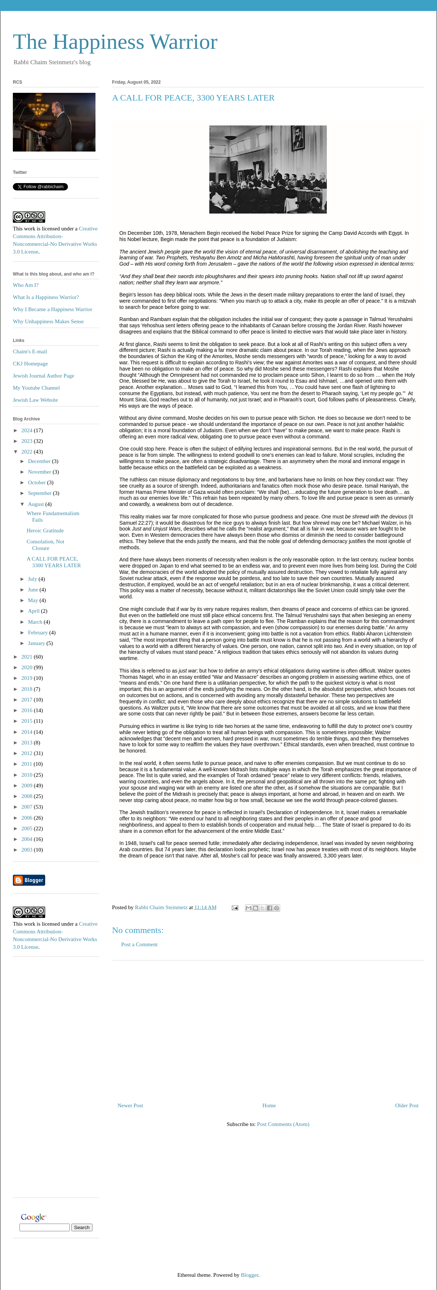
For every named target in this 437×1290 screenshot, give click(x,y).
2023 (27, 441)
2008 (27, 796)
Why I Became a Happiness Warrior (52, 309)
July (33, 579)
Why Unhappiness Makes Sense (48, 321)
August (36, 504)
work (29, 229)
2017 (27, 700)
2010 (27, 775)
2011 (27, 764)
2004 (27, 839)
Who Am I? (26, 285)
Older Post (407, 1105)
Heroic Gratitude (45, 530)
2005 (27, 828)
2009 (27, 785)
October (37, 482)
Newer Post (130, 1105)
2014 (27, 732)
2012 (27, 753)
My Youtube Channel (36, 388)
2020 (27, 667)
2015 (27, 721)
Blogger (250, 1275)
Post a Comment (139, 944)
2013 (27, 743)
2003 (27, 850)
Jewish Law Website (35, 400)
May (33, 600)
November (40, 472)
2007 (27, 807)
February (38, 632)
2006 (27, 818)
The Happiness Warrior (115, 41)
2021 (27, 657)
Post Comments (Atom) (283, 1124)
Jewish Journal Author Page (43, 376)
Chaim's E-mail (30, 351)
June (33, 590)
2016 (27, 710)
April (34, 611)
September (40, 493)
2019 (27, 678)
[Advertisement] (268, 1028)
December (40, 461)
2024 (27, 430)
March (36, 622)
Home (269, 1105)
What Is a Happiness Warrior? (46, 297)
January (37, 643)
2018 (27, 689)
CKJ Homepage (30, 364)
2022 (27, 452)
